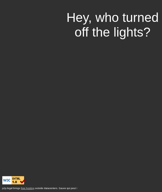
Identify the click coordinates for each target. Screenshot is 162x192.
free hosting (27, 188)
